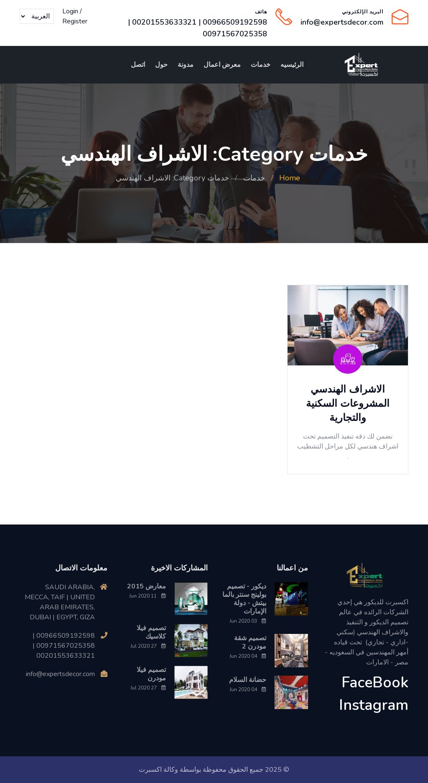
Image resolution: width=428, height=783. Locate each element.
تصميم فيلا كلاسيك (151, 632)
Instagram (373, 705)
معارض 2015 (146, 586)
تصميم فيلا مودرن (151, 674)
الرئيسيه (291, 64)
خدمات (260, 64)
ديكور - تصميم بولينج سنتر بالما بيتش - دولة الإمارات (244, 599)
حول (161, 64)
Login (70, 11)
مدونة (186, 64)
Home (289, 178)
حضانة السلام (247, 679)
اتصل (138, 64)
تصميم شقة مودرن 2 (250, 642)
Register (74, 21)
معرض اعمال (222, 64)
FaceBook (374, 682)
